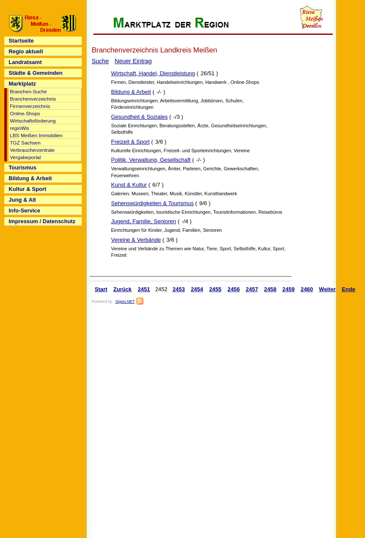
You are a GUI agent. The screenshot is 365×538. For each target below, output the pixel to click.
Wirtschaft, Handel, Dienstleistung (153, 73)
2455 (215, 289)
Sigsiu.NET (125, 301)
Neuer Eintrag (133, 61)
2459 (288, 289)
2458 (270, 289)
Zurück (122, 289)
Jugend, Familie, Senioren (143, 221)
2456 (234, 289)
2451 (144, 289)
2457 (252, 289)
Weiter (327, 289)
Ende (348, 289)
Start (101, 289)
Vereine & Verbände (136, 240)
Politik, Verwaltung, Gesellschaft (151, 160)
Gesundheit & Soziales (139, 117)
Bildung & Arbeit (131, 92)
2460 (307, 289)
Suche (100, 61)
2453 (179, 289)
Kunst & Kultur (129, 184)
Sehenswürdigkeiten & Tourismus (152, 203)
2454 (197, 289)
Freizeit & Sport (130, 141)
